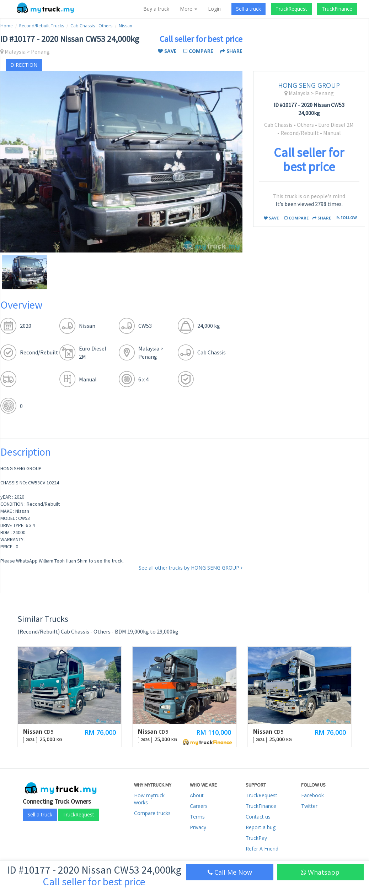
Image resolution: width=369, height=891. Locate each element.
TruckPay (256, 838)
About (197, 795)
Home (6, 26)
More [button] (188, 8)
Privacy (198, 827)
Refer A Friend (262, 848)
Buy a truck (156, 8)
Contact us (258, 816)
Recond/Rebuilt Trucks (41, 26)
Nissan (125, 26)
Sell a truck (248, 8)
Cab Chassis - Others (91, 26)
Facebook (312, 795)
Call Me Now (230, 872)
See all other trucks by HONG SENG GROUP (190, 567)
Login (214, 8)
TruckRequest (291, 8)
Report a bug (261, 827)
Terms (197, 816)
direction (23, 64)
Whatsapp (320, 872)
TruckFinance (337, 8)
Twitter (309, 806)
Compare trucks (152, 813)
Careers (199, 806)
